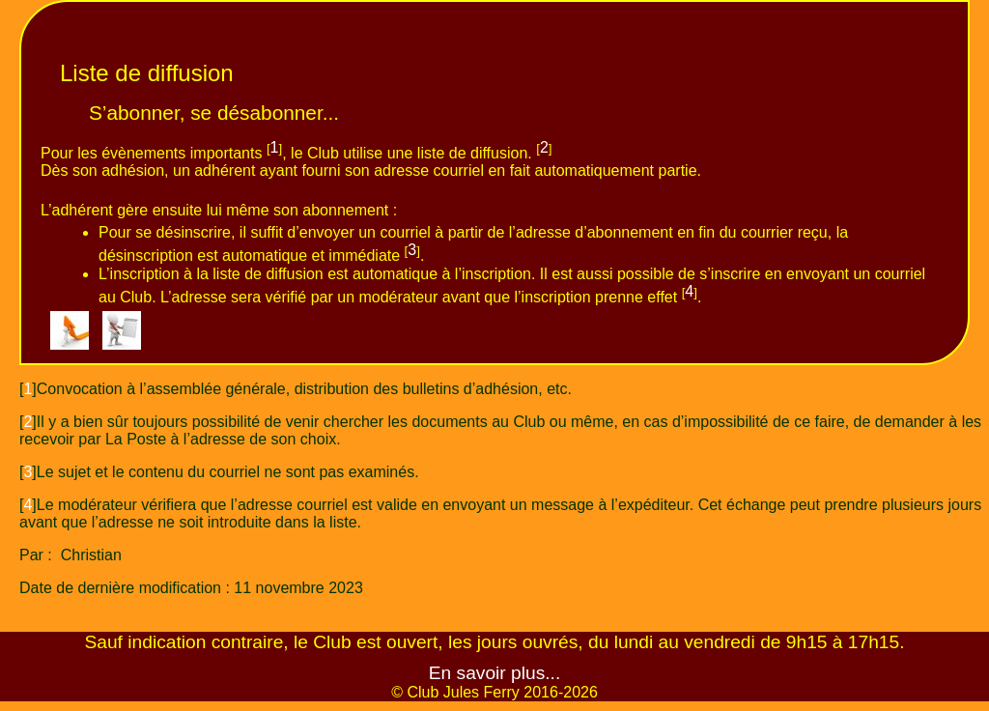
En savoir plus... (495, 673)
